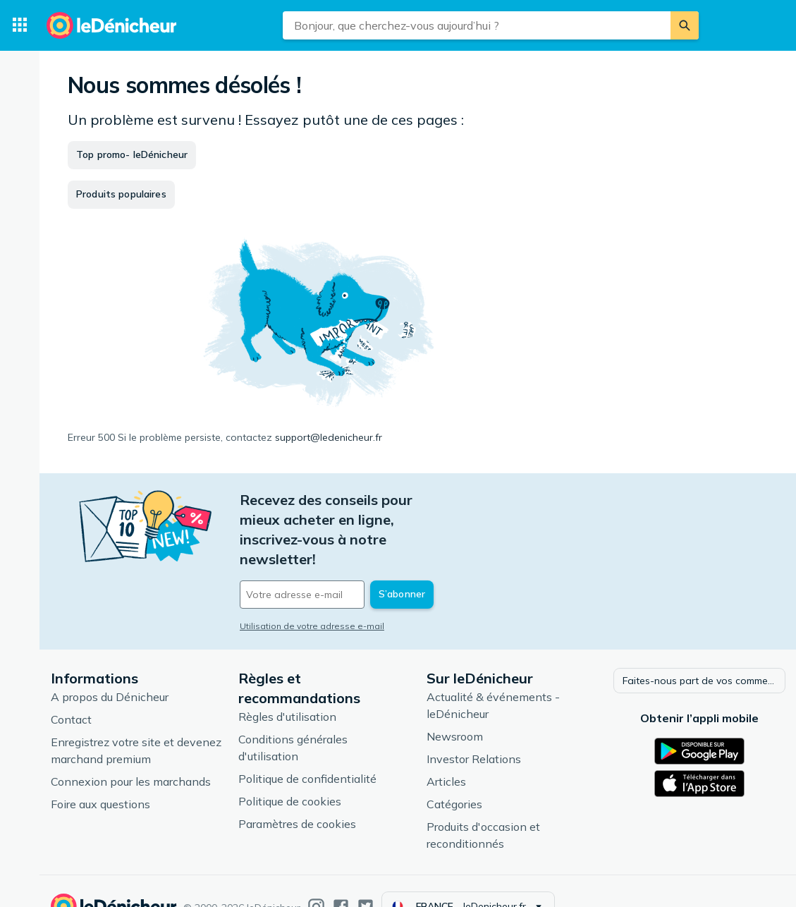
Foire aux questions (100, 774)
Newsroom (455, 706)
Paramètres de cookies (297, 793)
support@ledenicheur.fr (328, 437)
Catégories (454, 774)
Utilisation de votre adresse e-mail (312, 586)
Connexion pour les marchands (131, 751)
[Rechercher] (685, 25)
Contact (71, 689)
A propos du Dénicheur (110, 666)
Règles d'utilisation (287, 686)
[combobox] (477, 25)
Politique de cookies (289, 771)
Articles (446, 751)
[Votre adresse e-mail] (335, 555)
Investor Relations (474, 729)
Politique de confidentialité (307, 748)
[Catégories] (19, 25)
